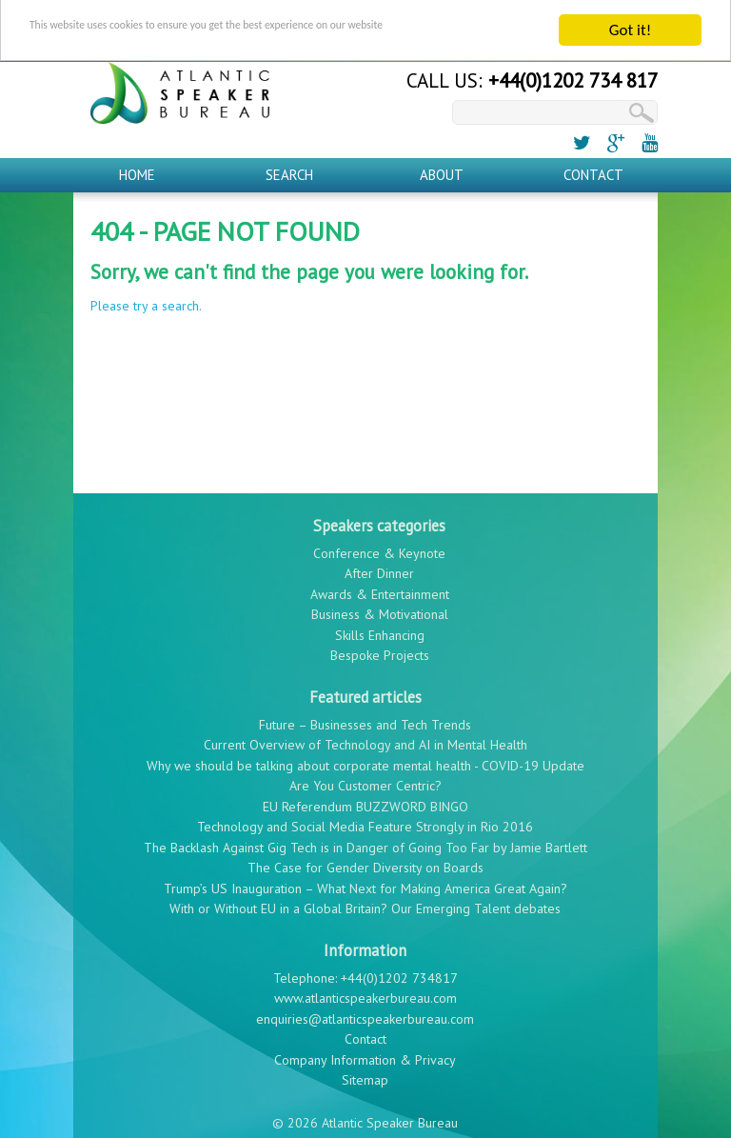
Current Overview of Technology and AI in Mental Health (365, 737)
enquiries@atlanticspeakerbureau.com (365, 1010)
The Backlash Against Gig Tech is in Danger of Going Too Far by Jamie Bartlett (365, 839)
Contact (593, 166)
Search (289, 166)
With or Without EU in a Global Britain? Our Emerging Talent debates (365, 900)
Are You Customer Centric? (365, 778)
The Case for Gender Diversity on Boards (365, 859)
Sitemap (365, 1072)
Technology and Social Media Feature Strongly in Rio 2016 (365, 819)
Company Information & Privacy (365, 1051)
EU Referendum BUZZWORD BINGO (365, 798)
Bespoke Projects (379, 647)
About (442, 166)
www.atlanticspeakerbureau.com (365, 990)
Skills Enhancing (380, 626)
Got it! (630, 22)
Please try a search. (146, 298)
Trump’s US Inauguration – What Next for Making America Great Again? (365, 879)
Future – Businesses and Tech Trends (365, 716)
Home (137, 166)
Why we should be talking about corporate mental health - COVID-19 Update (365, 757)
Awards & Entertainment (379, 585)
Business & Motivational (379, 606)
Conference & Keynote (379, 544)
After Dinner (379, 565)
